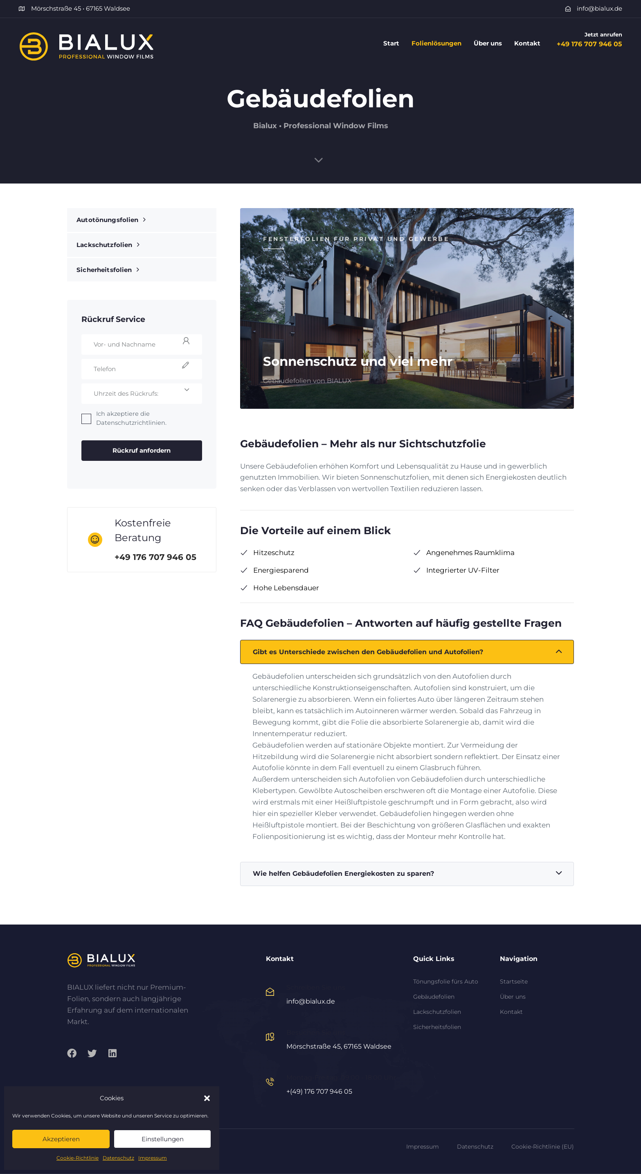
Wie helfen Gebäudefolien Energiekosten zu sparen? (407, 873)
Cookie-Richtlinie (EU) (542, 1146)
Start (391, 43)
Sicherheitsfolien (107, 270)
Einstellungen (163, 1139)
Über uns (488, 43)
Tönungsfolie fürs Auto (445, 981)
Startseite (514, 981)
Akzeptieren (61, 1139)
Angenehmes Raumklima (464, 552)
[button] (207, 1098)
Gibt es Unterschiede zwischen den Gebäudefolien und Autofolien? (407, 652)
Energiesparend (274, 570)
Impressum (152, 1158)
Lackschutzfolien (107, 245)
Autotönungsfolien (111, 220)
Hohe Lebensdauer (279, 588)
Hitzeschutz (267, 552)
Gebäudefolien (433, 996)
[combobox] (141, 393)
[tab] (407, 652)
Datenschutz (118, 1158)
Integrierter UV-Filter (456, 570)
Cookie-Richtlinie (77, 1158)
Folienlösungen (436, 43)
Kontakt (527, 43)
